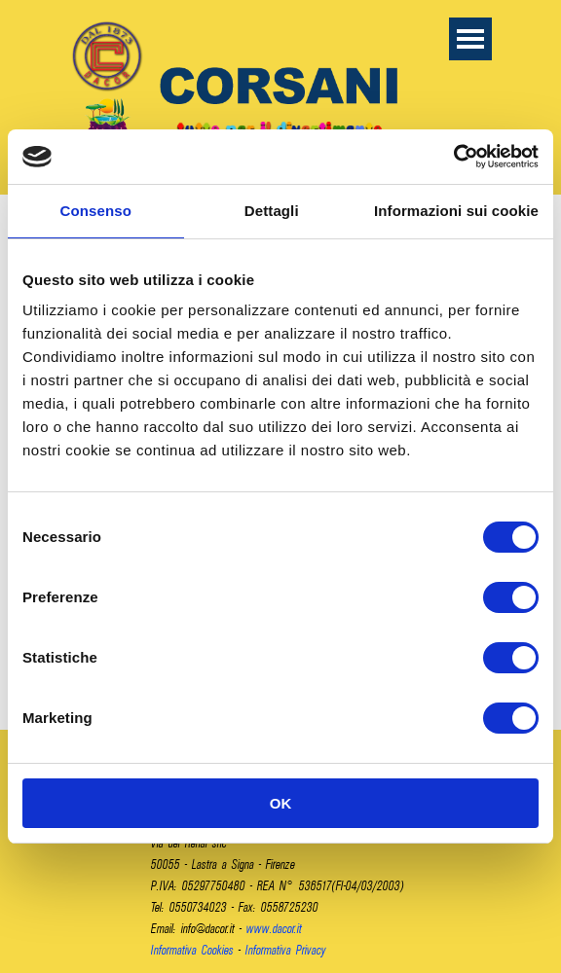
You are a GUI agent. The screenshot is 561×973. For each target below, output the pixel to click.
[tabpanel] (283, 885)
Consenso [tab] (95, 210)
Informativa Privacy (285, 949)
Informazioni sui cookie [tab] (456, 210)
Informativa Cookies (192, 949)
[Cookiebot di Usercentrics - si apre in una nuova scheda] (453, 156)
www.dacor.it (274, 928)
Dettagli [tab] (271, 210)
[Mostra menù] (470, 39)
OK (281, 803)
